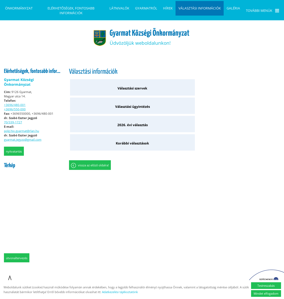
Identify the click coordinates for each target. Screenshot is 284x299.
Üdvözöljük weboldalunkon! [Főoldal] (150, 32)
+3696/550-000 (15, 105)
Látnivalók (119, 8)
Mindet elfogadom (266, 293)
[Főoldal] (94, 33)
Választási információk (199, 8)
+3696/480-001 (15, 101)
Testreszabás (266, 286)
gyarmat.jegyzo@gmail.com (22, 136)
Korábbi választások (253, 81)
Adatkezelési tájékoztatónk (120, 292)
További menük (262, 10)
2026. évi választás (201, 81)
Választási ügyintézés (148, 81)
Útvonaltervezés (16, 254)
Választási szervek (95, 81)
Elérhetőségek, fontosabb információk (71, 10)
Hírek (168, 8)
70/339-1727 (13, 118)
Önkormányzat (19, 8)
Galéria (233, 8)
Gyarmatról (146, 8)
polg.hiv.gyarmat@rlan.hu (21, 127)
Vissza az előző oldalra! (93, 103)
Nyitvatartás (14, 147)
